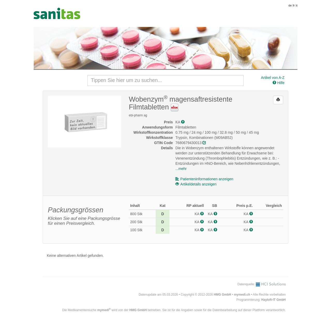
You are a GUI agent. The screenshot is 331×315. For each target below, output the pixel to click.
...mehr (181, 169)
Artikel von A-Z (272, 78)
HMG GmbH (222, 294)
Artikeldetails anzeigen (195, 184)
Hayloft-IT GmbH (273, 300)
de (290, 5)
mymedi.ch (242, 294)
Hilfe (278, 83)
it (297, 5)
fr (294, 5)
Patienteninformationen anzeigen (204, 179)
